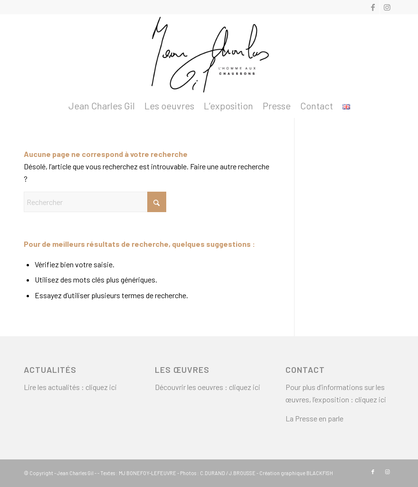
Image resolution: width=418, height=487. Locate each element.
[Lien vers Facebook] (373, 7)
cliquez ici (101, 386)
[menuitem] (102, 105)
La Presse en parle (314, 418)
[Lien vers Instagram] (387, 7)
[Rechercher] (95, 202)
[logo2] (208, 54)
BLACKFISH (319, 473)
